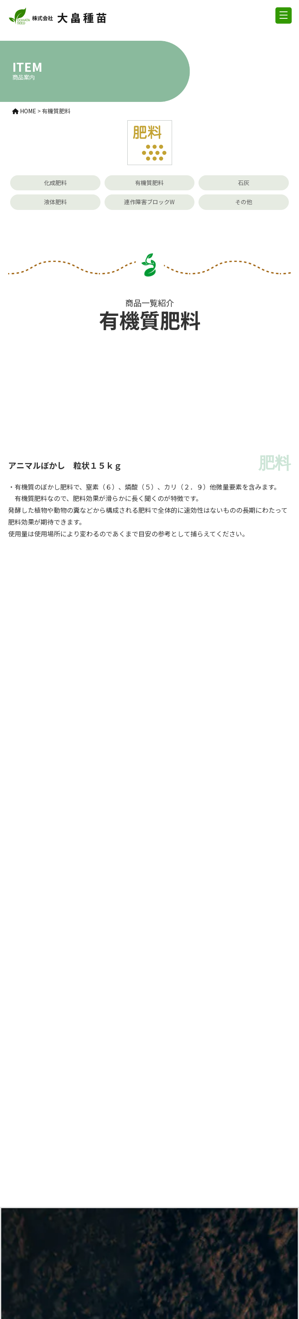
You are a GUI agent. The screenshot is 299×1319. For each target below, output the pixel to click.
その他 (243, 202)
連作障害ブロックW (149, 202)
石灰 (243, 183)
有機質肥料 (149, 183)
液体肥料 (55, 202)
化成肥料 (55, 183)
